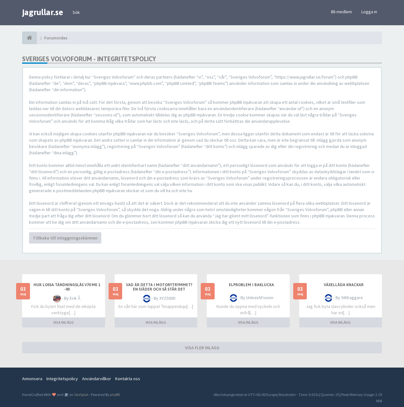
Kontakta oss (127, 378)
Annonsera (32, 378)
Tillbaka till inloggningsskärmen (65, 238)
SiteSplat (81, 394)
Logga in (369, 12)
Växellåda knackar (344, 285)
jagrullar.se (42, 12)
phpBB (115, 394)
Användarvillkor (96, 378)
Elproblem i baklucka (251, 285)
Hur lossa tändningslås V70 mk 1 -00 (66, 287)
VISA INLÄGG (63, 322)
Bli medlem (341, 12)
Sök (76, 12)
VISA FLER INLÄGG (202, 348)
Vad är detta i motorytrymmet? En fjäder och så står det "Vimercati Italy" (159, 289)
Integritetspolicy (62, 378)
